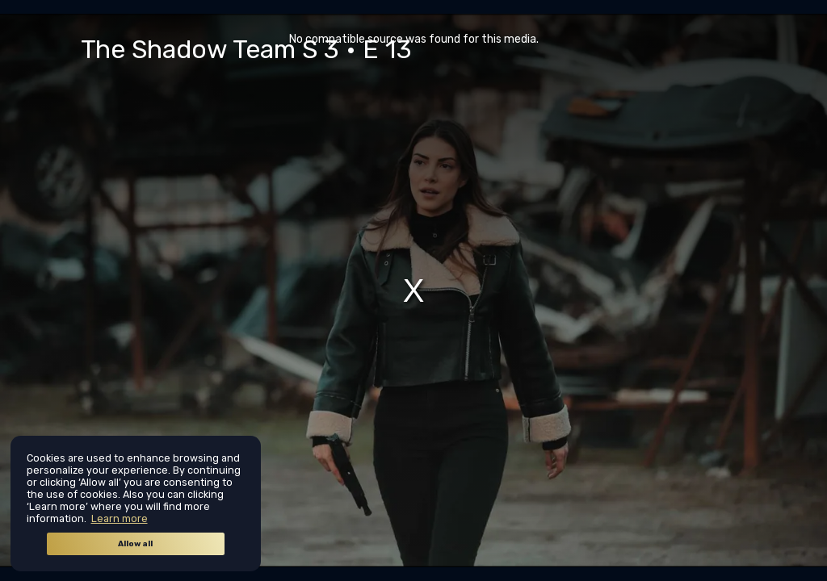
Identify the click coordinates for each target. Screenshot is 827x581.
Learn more (119, 518)
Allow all (135, 544)
